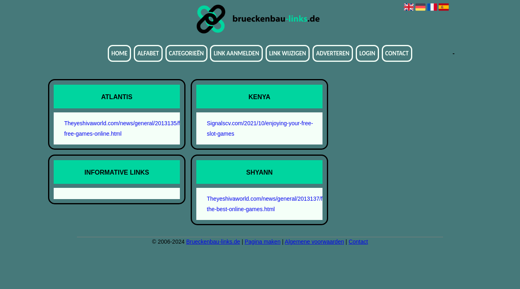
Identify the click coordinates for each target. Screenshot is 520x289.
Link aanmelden (236, 53)
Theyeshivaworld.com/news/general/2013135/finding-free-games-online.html (120, 128)
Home (119, 53)
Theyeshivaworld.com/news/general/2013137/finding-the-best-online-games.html (263, 203)
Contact (397, 53)
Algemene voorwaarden (314, 241)
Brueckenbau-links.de (213, 241)
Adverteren (332, 53)
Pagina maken (263, 241)
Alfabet (148, 53)
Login (367, 53)
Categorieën (186, 53)
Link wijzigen (287, 53)
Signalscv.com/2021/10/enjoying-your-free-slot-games (260, 128)
